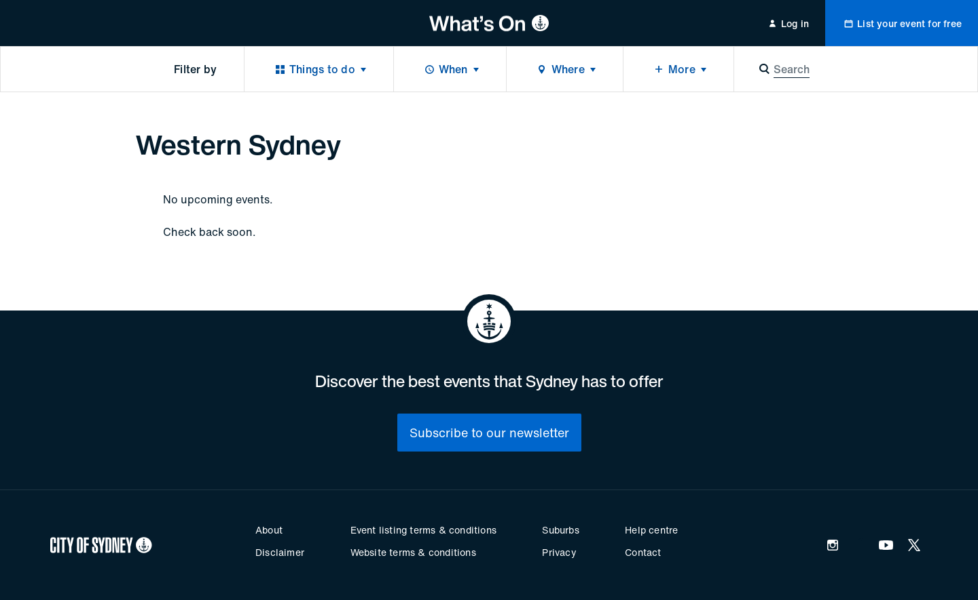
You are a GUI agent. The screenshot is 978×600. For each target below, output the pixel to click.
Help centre (651, 530)
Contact (643, 552)
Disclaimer (279, 552)
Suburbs (560, 530)
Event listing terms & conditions (423, 530)
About (269, 530)
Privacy (559, 552)
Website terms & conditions (413, 552)
